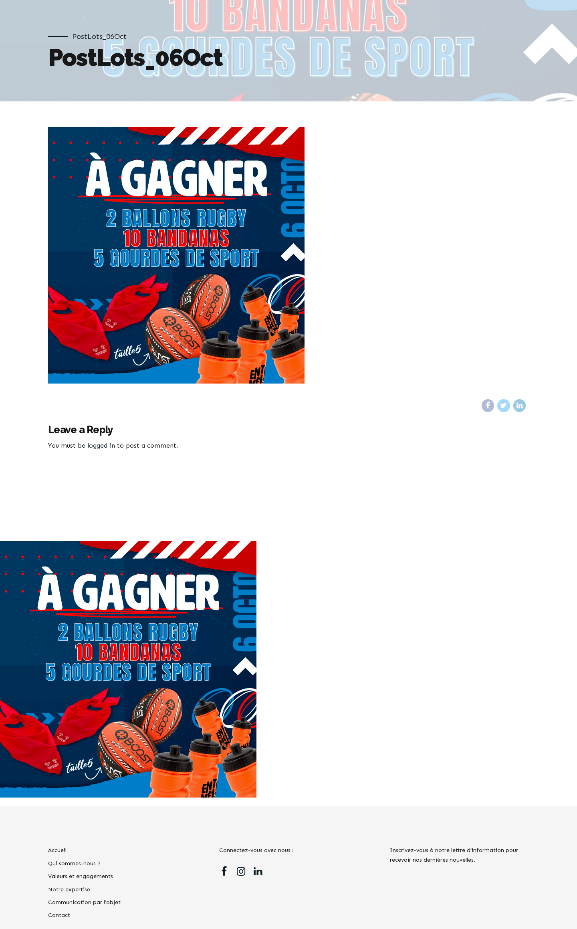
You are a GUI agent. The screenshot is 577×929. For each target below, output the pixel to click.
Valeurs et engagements (80, 876)
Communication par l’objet (84, 902)
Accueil (57, 850)
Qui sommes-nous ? (74, 863)
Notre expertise (69, 889)
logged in (101, 445)
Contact (59, 915)
